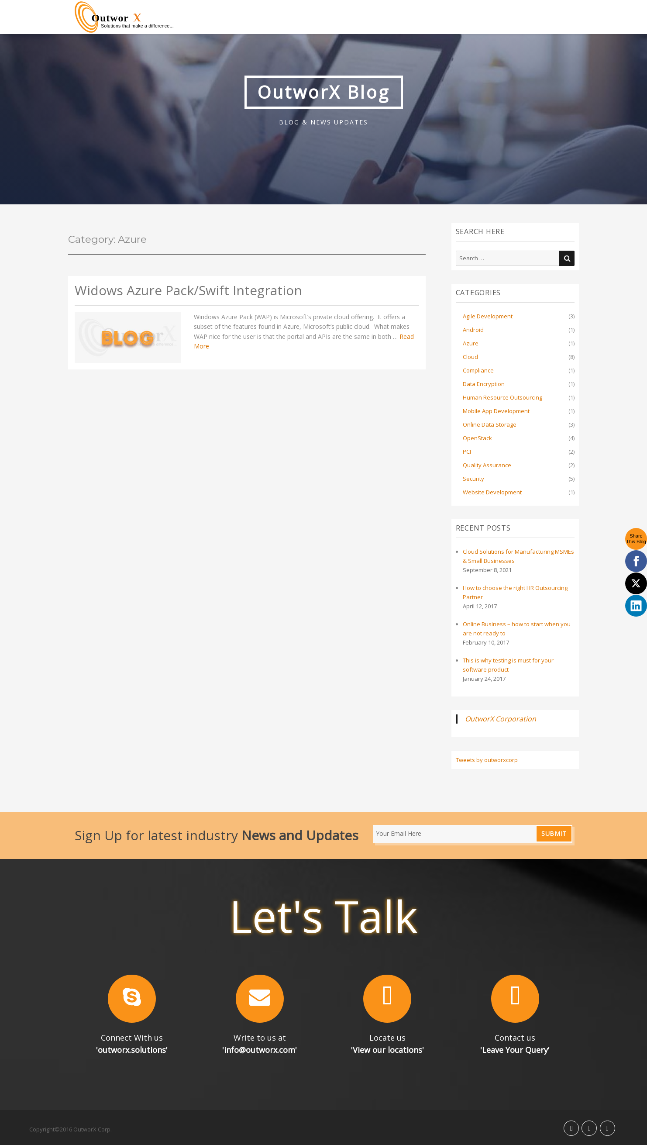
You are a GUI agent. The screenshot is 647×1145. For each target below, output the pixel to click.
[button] (132, 999)
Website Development (492, 492)
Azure (470, 343)
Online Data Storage (489, 424)
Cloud (470, 357)
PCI (467, 451)
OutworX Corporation (500, 719)
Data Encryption (484, 384)
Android (473, 330)
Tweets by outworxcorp (487, 760)
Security (473, 479)
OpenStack (477, 438)
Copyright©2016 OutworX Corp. (70, 1129)
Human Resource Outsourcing (502, 397)
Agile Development (488, 316)
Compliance (478, 370)
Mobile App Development (496, 411)
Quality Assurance (487, 465)
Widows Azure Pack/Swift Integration (188, 291)
